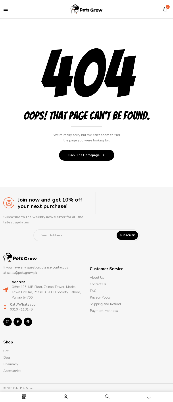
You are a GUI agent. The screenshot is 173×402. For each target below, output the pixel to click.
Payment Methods (104, 311)
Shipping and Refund (105, 304)
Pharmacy (11, 364)
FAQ (93, 291)
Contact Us (98, 284)
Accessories (12, 371)
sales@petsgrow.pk (22, 273)
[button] (165, 9)
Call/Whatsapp (22, 304)
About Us (97, 277)
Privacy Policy (100, 297)
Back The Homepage (84, 155)
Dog (6, 357)
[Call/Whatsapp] (5, 307)
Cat (6, 351)
